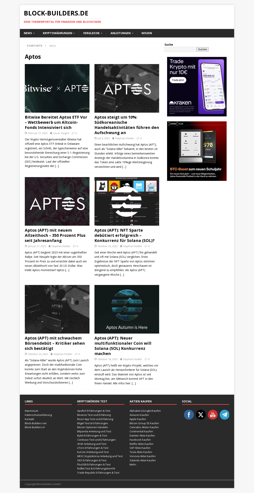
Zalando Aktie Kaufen (143, 460)
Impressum (31, 410)
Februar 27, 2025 (38, 133)
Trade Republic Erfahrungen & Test (98, 472)
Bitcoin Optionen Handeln (92, 427)
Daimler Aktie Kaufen (142, 435)
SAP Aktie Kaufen (140, 448)
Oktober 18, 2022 (108, 359)
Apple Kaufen (138, 419)
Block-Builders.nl (35, 427)
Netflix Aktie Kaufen (141, 444)
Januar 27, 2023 (37, 246)
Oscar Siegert (61, 133)
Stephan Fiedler (124, 138)
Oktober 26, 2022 (108, 246)
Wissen (146, 33)
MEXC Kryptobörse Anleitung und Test (100, 456)
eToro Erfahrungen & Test (92, 448)
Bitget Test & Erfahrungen (92, 423)
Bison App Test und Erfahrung (95, 419)
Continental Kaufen (141, 431)
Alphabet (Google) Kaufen (145, 410)
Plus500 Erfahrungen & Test (94, 464)
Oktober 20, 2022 (38, 354)
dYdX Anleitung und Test (91, 444)
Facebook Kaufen (140, 439)
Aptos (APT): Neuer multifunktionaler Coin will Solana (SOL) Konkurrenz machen (122, 345)
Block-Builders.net (35, 423)
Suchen (202, 49)
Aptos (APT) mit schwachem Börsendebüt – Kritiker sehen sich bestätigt (55, 343)
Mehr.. (133, 464)
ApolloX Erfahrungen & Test (93, 410)
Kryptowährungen (57, 33)
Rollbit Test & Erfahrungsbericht (96, 468)
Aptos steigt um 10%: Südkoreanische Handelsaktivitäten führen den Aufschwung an (126, 124)
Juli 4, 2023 (104, 138)
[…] (57, 166)
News (28, 33)
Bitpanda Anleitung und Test (94, 431)
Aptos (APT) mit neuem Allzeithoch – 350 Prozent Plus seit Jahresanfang (55, 235)
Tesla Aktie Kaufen (141, 452)
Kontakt (29, 419)
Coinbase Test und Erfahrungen (96, 439)
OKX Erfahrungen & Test (91, 460)
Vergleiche (91, 33)
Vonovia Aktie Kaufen (143, 456)
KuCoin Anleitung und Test (93, 452)
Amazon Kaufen (139, 415)
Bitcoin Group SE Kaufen (144, 423)
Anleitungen (121, 33)
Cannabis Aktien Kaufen (144, 427)
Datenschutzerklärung (38, 415)
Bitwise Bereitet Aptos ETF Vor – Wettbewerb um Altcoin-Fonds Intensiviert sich (56, 122)
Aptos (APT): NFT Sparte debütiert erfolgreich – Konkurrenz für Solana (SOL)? (124, 235)
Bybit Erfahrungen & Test (92, 435)
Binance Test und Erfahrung (94, 415)
